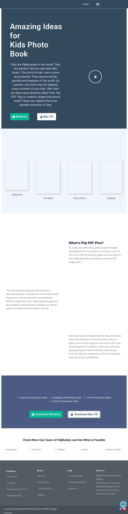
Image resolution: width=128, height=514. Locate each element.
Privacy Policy (43, 478)
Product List (12, 473)
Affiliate (41, 491)
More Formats (114, 445)
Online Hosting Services (17, 485)
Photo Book (79, 194)
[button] (97, 4)
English (86, 4)
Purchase (11, 479)
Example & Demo (14, 492)
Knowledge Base (75, 472)
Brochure (48, 194)
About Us (42, 472)
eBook (85, 445)
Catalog (61, 445)
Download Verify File (77, 478)
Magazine (17, 194)
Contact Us (73, 484)
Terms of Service (45, 484)
